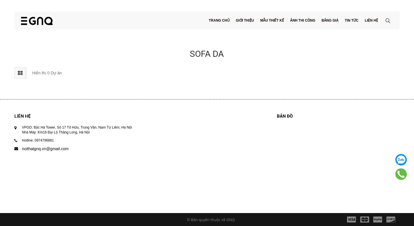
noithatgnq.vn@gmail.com (45, 148)
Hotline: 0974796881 (38, 140)
